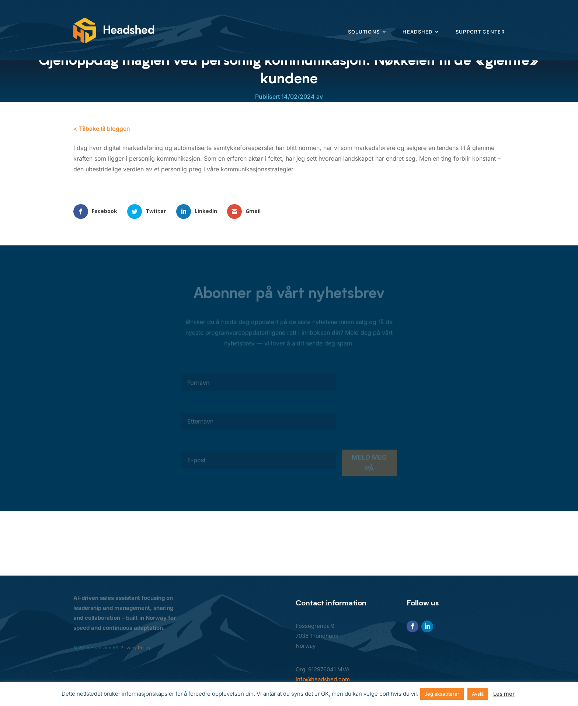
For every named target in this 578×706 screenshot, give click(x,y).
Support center (480, 32)
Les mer (504, 693)
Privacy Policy (135, 647)
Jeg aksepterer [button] (442, 694)
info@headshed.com (323, 679)
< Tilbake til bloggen (101, 128)
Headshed (417, 32)
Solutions (364, 32)
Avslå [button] (478, 694)
